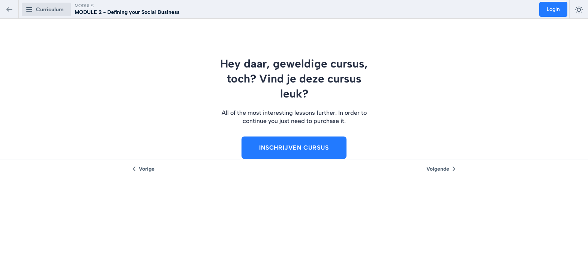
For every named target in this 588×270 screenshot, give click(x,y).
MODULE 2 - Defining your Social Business (127, 12)
